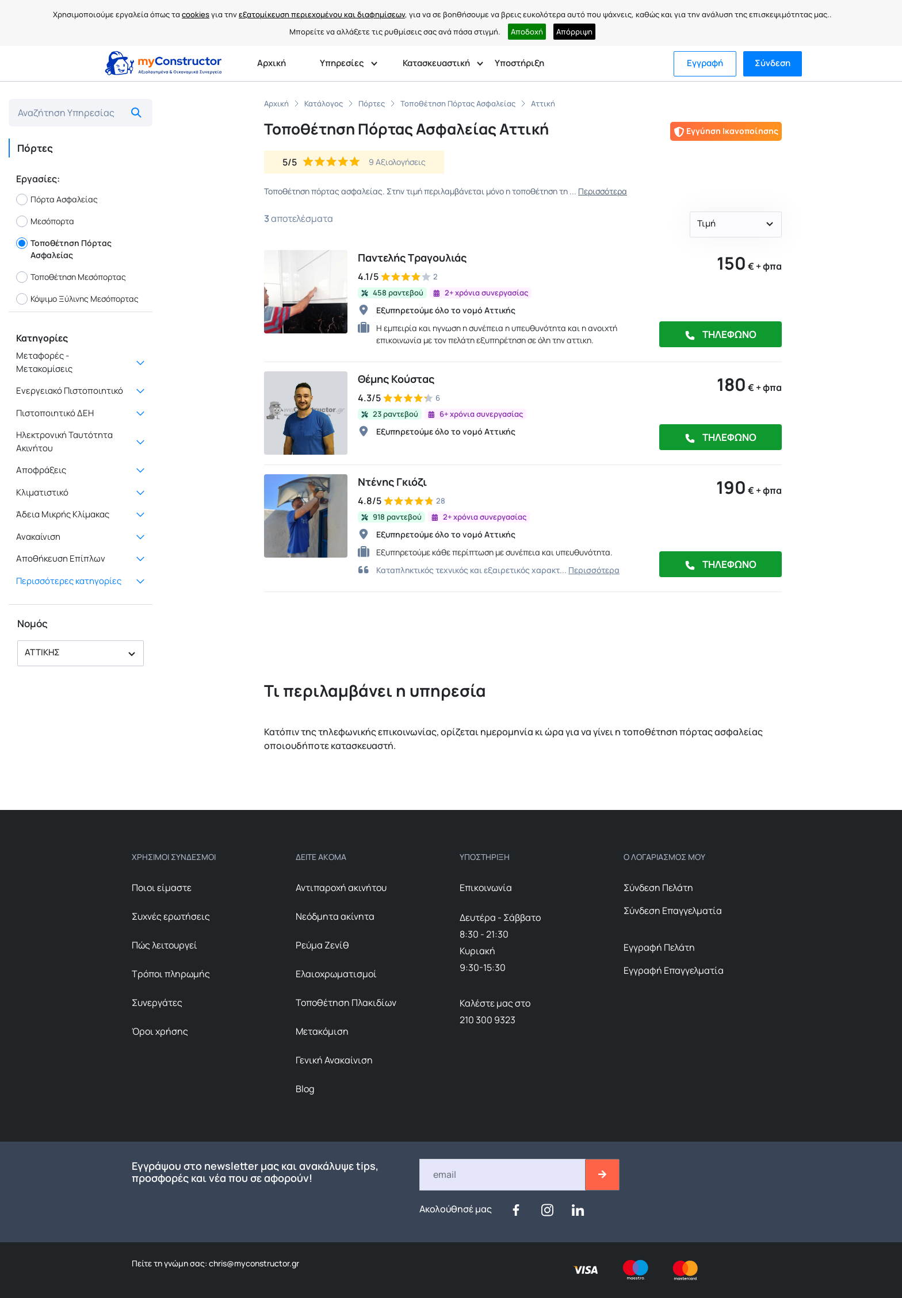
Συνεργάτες (157, 1002)
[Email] (503, 1175)
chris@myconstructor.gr (253, 1263)
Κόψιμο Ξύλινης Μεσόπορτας (77, 299)
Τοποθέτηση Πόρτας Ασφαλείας (64, 248)
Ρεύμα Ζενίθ (322, 945)
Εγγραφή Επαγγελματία (674, 970)
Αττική (543, 103)
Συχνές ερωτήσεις (171, 916)
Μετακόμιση (322, 1031)
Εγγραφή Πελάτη (659, 947)
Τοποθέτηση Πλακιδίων (346, 1002)
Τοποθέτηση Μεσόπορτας (71, 277)
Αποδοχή (527, 31)
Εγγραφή (705, 63)
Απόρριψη (574, 31)
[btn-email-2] (602, 1175)
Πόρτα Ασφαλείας (57, 199)
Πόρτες (371, 103)
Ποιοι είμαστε (162, 887)
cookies (195, 14)
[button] (80, 653)
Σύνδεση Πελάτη (658, 887)
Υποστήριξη (519, 63)
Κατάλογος (323, 103)
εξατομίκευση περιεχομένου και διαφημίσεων (322, 14)
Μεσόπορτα (45, 221)
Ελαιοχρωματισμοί (336, 973)
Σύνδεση (772, 63)
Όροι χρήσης (160, 1031)
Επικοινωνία (486, 887)
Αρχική (271, 63)
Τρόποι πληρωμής (171, 973)
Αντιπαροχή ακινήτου (341, 887)
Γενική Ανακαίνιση (334, 1060)
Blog (305, 1088)
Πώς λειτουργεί (164, 945)
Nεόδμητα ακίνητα (335, 916)
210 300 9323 (487, 1019)
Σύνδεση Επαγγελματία (673, 910)
